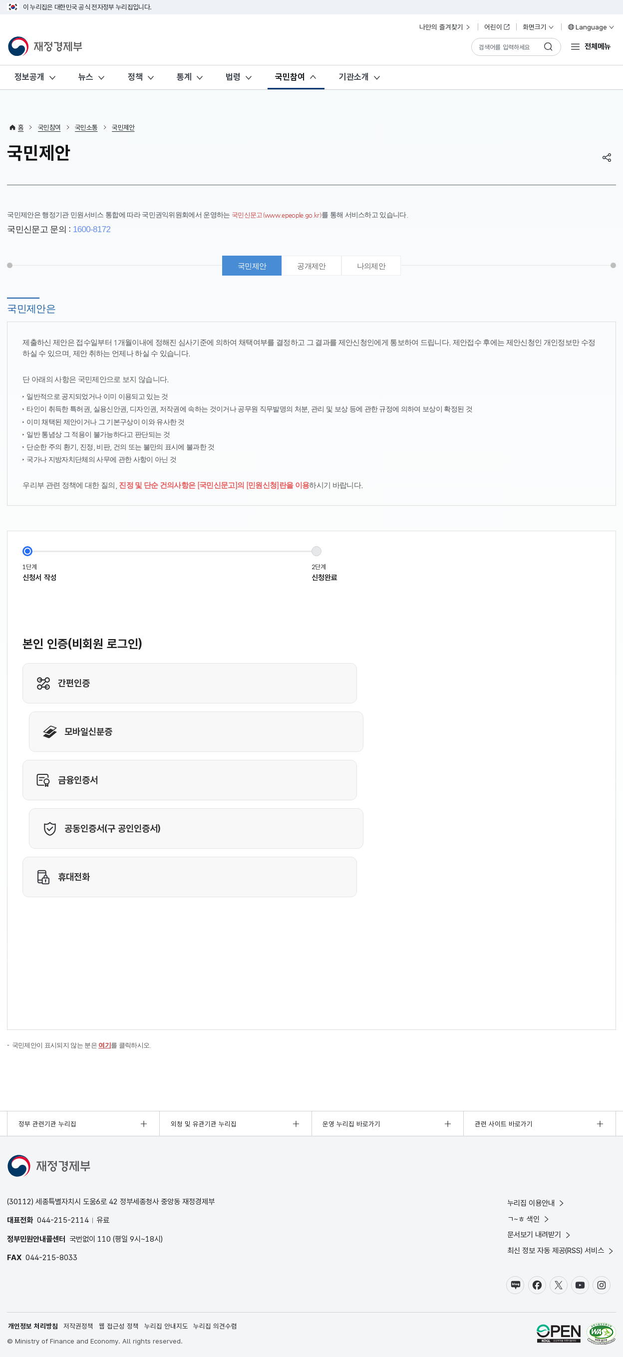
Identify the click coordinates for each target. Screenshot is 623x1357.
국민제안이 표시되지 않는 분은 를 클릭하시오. (87, 1045)
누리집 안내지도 (166, 1326)
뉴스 (85, 77)
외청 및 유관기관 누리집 (204, 1124)
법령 (233, 77)
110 (104, 1239)
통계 (184, 77)
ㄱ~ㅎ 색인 (529, 1219)
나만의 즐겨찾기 (445, 27)
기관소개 (354, 77)
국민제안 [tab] (252, 266)
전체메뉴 (598, 46)
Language (591, 27)
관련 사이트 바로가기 (504, 1124)
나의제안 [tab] (371, 266)
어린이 (497, 27)
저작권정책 (78, 1326)
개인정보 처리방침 (33, 1326)
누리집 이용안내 (536, 1203)
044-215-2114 (63, 1220)
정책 (135, 77)
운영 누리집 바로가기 (351, 1124)
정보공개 (29, 77)
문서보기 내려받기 (539, 1235)
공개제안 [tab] (311, 266)
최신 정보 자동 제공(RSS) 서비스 (561, 1250)
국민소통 (86, 127)
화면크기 (539, 27)
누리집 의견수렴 (215, 1326)
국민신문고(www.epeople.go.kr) (279, 215)
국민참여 (290, 77)
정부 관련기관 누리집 (47, 1124)
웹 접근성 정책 (119, 1326)
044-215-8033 (51, 1257)
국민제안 (123, 127)
